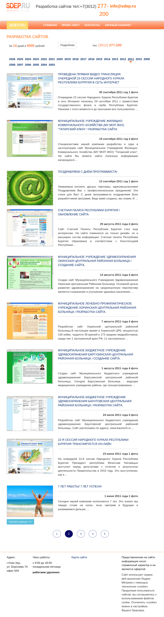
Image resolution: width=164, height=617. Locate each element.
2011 (131, 59)
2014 (107, 59)
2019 (68, 59)
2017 (83, 59)
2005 (36, 64)
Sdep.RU (17, 25)
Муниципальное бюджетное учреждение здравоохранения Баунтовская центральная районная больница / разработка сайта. (94, 401)
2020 (60, 59)
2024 (28, 59)
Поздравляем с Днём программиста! (87, 171)
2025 (20, 59)
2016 (91, 59)
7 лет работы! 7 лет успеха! (80, 486)
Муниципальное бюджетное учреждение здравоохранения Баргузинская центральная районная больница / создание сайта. (95, 354)
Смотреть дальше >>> (20, 522)
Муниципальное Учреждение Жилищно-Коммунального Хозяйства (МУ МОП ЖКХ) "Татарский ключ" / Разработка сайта (91, 125)
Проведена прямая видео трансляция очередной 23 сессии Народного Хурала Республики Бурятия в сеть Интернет (91, 78)
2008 (12, 64)
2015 (99, 59)
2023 (36, 59)
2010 (139, 59)
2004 (44, 64)
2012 (123, 59)
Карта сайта (79, 557)
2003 (52, 64)
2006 (28, 64)
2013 (115, 59)
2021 (52, 59)
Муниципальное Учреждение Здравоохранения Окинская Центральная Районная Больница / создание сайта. (97, 261)
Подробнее (67, 45)
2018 (75, 59)
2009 (147, 59)
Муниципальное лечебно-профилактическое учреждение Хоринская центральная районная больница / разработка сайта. (97, 307)
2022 (44, 59)
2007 (20, 64)
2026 (12, 59)
